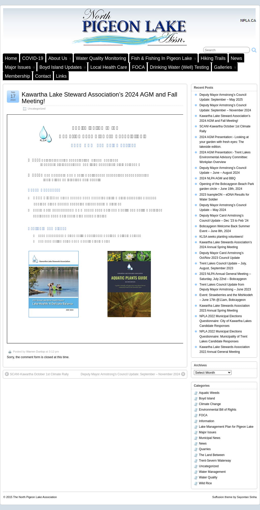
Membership (17, 76)
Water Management (212, 472)
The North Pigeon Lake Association (35, 497)
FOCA (138, 67)
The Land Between (212, 455)
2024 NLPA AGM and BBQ (217, 178)
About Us (59, 59)
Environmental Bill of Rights (217, 409)
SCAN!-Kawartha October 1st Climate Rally (37, 374)
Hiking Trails (213, 58)
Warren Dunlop (35, 351)
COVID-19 (32, 58)
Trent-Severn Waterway (215, 460)
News (236, 58)
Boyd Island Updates (62, 68)
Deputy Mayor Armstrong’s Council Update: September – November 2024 (133, 374)
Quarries (205, 449)
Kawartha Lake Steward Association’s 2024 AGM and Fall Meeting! (99, 97)
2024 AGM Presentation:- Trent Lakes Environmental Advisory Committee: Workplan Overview (225, 157)
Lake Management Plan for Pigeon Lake (226, 426)
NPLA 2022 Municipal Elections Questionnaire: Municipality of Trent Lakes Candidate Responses (223, 336)
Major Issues (20, 68)
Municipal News (209, 438)
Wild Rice (205, 483)
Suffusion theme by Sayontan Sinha (234, 497)
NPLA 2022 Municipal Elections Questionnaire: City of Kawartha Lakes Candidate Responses (225, 321)
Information (206, 421)
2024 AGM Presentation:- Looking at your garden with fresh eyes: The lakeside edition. (224, 142)
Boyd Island (207, 398)
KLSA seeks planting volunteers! (221, 236)
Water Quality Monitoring (101, 58)
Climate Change (210, 404)
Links (61, 76)
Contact (43, 76)
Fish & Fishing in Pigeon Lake (163, 59)
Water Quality (208, 477)
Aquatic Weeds (209, 393)
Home (11, 58)
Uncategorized (37, 108)
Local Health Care (108, 67)
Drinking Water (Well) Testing (179, 67)
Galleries (225, 68)
